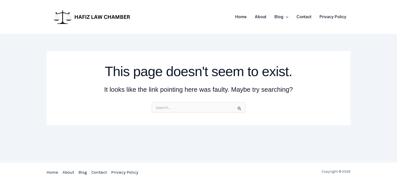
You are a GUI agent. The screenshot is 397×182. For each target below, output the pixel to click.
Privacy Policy (333, 17)
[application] (285, 17)
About (260, 17)
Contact (303, 17)
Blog (281, 17)
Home (241, 17)
